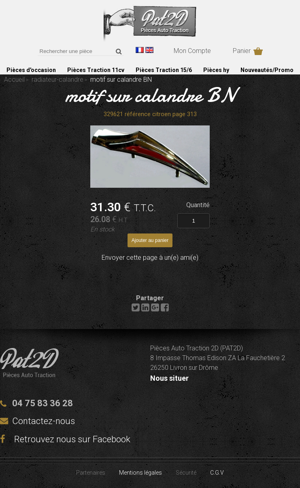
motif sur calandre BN (150, 95)
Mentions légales (140, 472)
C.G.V (217, 472)
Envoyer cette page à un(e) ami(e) (150, 257)
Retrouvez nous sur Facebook (65, 439)
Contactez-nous (43, 421)
